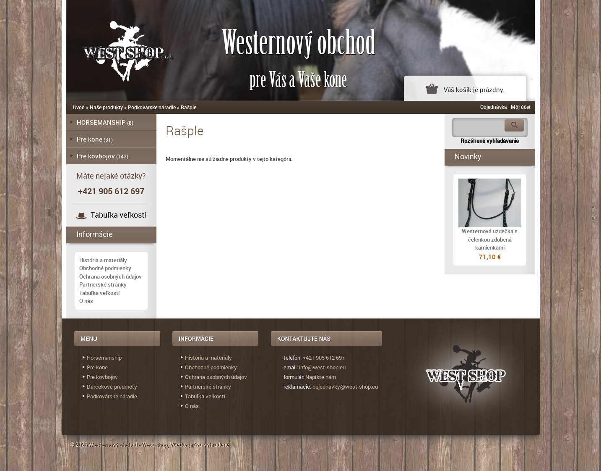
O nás (86, 301)
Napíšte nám (320, 377)
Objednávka (493, 106)
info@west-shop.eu (322, 367)
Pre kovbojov (96, 156)
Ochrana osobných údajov (110, 276)
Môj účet (521, 106)
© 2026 (79, 444)
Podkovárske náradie (152, 107)
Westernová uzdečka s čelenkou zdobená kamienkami (490, 239)
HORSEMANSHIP (101, 122)
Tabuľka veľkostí (118, 215)
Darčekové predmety (112, 386)
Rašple (188, 107)
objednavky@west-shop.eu (345, 386)
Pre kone (89, 139)
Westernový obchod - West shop (127, 444)
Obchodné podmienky (105, 268)
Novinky (468, 156)
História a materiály (103, 260)
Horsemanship (104, 357)
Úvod (79, 107)
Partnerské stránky (103, 284)
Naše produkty (106, 107)
